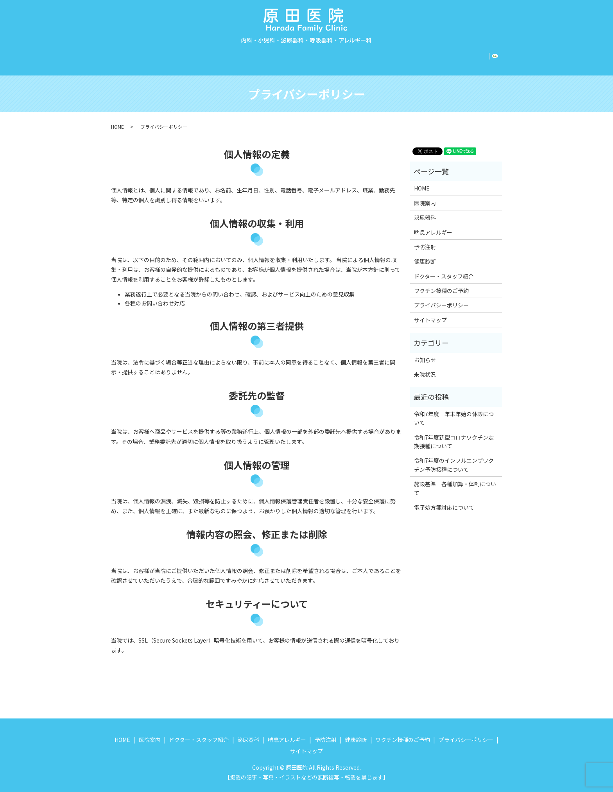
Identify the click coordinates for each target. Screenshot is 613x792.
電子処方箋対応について (444, 500)
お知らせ (425, 352)
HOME (125, 55)
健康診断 (396, 55)
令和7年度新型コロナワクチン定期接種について (454, 434)
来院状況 (425, 367)
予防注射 (361, 55)
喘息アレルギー (316, 55)
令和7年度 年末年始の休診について (454, 410)
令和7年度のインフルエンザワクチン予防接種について (454, 457)
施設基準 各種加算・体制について (455, 480)
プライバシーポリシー (441, 298)
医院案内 (156, 55)
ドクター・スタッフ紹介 (213, 55)
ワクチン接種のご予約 (450, 55)
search (497, 55)
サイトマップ (430, 312)
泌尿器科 (271, 55)
